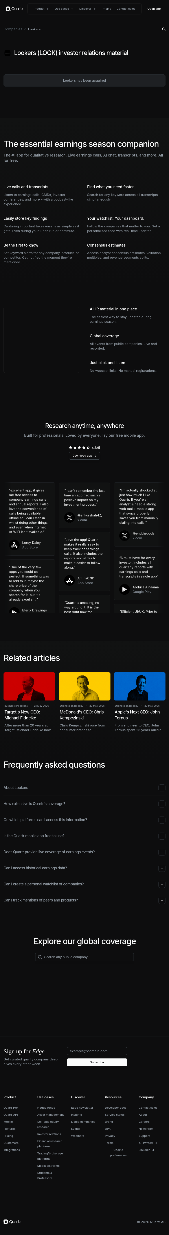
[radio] (70, 447)
